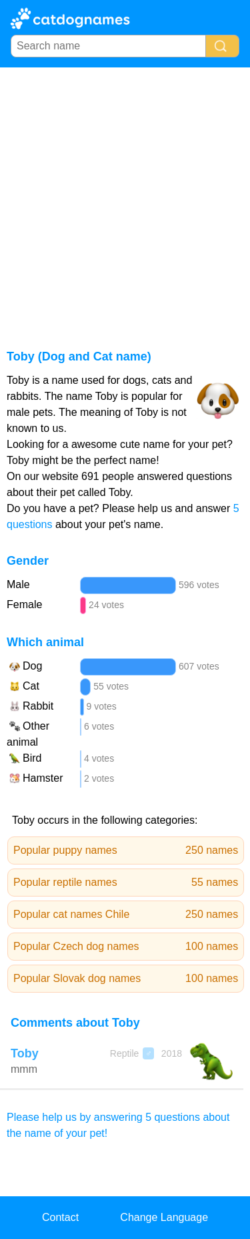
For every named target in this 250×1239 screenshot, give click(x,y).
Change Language (164, 1217)
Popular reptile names (125, 883)
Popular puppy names (125, 850)
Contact (60, 1217)
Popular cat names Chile (125, 915)
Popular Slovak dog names (125, 979)
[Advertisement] (125, 199)
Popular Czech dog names (125, 947)
